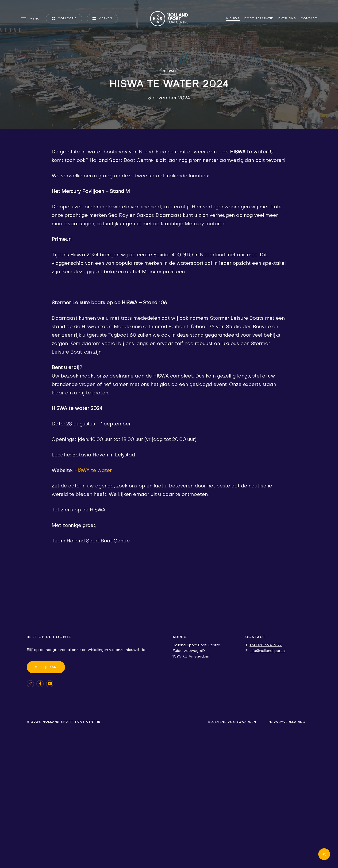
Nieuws (169, 71)
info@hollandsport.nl (267, 651)
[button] (30, 18)
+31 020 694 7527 (266, 645)
